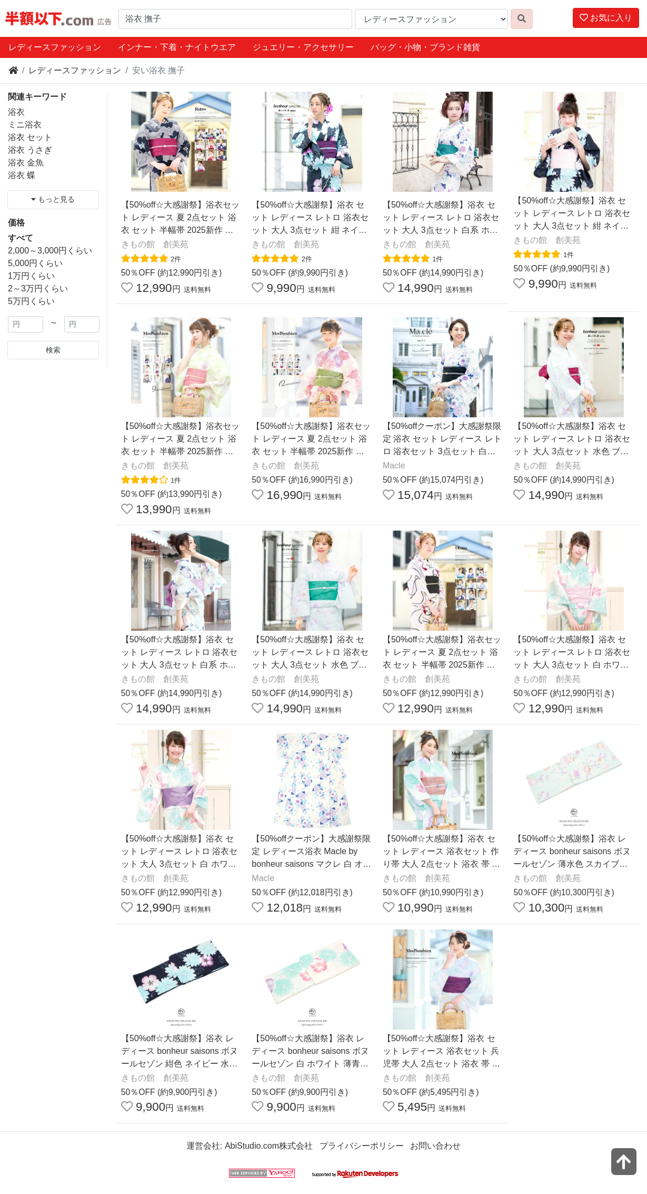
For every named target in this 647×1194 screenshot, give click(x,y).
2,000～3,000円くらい (50, 250)
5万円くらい (31, 301)
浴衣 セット (30, 137)
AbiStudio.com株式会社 (269, 1145)
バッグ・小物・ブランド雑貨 (425, 47)
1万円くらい (31, 275)
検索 (53, 350)
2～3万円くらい (38, 288)
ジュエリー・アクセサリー (303, 47)
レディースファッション (54, 47)
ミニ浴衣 (25, 124)
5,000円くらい (35, 263)
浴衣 (16, 111)
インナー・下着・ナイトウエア (177, 47)
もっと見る (53, 199)
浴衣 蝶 (21, 175)
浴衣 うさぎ (30, 149)
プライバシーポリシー (362, 1145)
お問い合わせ (435, 1145)
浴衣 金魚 (26, 162)
